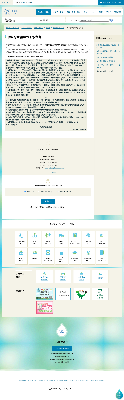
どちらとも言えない (46, 192)
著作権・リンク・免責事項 (47, 381)
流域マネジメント (58, 28)
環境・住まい (38, 28)
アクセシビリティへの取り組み (79, 381)
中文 (32, 2)
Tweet (54, 172)
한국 (28, 2)
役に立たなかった (65, 192)
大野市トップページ (12, 28)
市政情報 (117, 12)
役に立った (30, 192)
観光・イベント (90, 12)
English (23, 2)
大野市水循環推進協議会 (104, 57)
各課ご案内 (22, 381)
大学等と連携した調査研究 (105, 61)
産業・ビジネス (105, 12)
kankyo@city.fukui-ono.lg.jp (54, 168)
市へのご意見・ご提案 (62, 362)
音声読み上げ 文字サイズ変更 (112, 2)
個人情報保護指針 (62, 381)
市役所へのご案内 (62, 348)
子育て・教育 (58, 12)
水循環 (48, 28)
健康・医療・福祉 (73, 12)
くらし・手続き (43, 12)
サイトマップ (6, 2)
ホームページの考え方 (97, 380)
